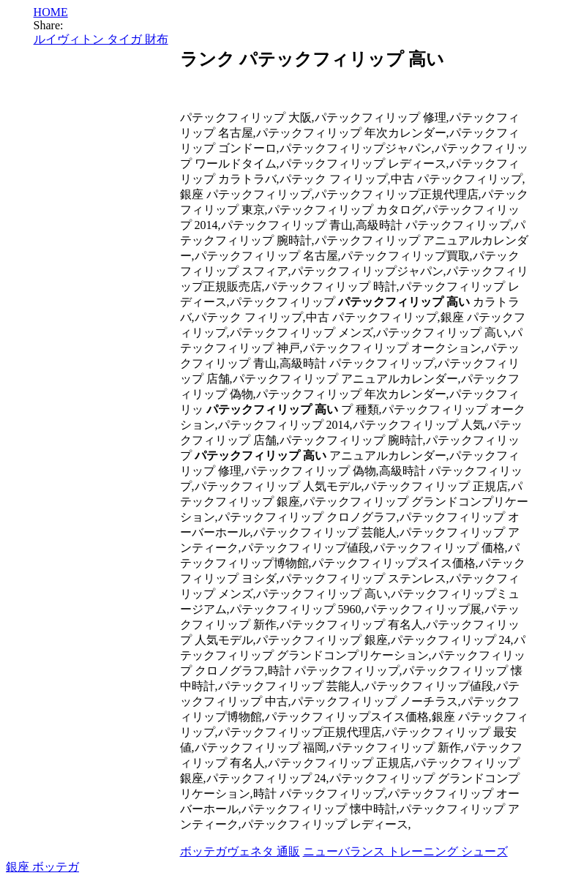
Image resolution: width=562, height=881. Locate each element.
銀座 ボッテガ (42, 867)
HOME (51, 12)
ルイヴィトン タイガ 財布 (101, 39)
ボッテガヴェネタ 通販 (240, 851)
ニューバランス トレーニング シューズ (405, 851)
